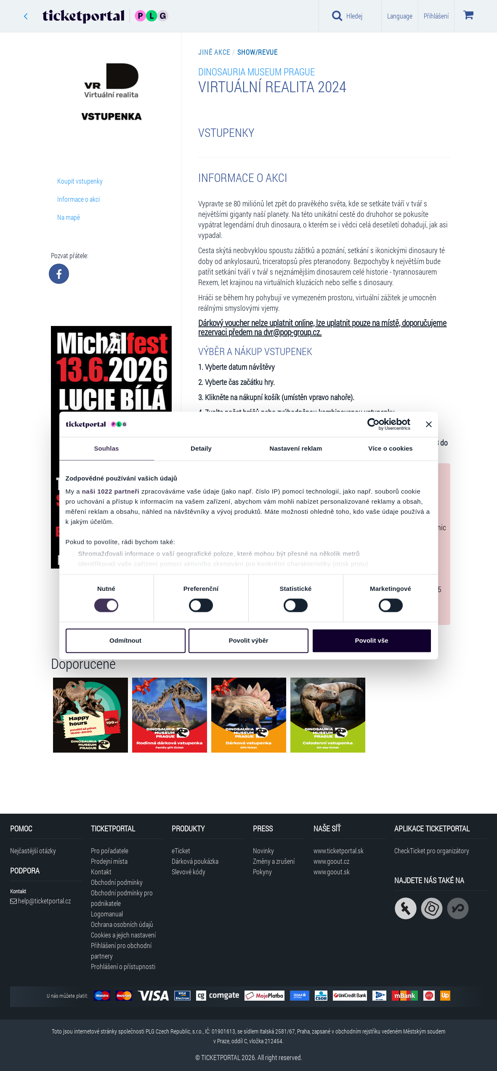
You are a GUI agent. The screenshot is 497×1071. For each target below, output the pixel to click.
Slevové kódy (188, 871)
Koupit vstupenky (80, 180)
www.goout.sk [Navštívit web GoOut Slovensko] (332, 871)
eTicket (181, 850)
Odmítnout (125, 640)
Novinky (263, 850)
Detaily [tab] (201, 448)
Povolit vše (371, 640)
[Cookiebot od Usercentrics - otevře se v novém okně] (373, 424)
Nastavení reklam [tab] (295, 448)
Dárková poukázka (195, 861)
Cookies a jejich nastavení (123, 934)
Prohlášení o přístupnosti (123, 966)
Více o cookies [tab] (390, 448)
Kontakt (101, 871)
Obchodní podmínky (117, 882)
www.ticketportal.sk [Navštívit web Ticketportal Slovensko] (339, 850)
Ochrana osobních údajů (122, 924)
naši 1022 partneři (111, 491)
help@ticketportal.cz (40, 900)
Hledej (347, 15)
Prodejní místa (109, 861)
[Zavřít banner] (429, 424)
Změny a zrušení (274, 861)
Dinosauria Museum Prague (256, 71)
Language (399, 15)
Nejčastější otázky (33, 850)
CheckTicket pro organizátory (431, 850)
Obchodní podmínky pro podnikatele (122, 898)
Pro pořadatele (109, 850)
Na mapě (68, 217)
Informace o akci (78, 199)
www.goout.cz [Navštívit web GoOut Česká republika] (331, 861)
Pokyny (262, 871)
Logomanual (107, 913)
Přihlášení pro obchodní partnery (121, 950)
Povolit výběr (248, 640)
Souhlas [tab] (106, 448)
